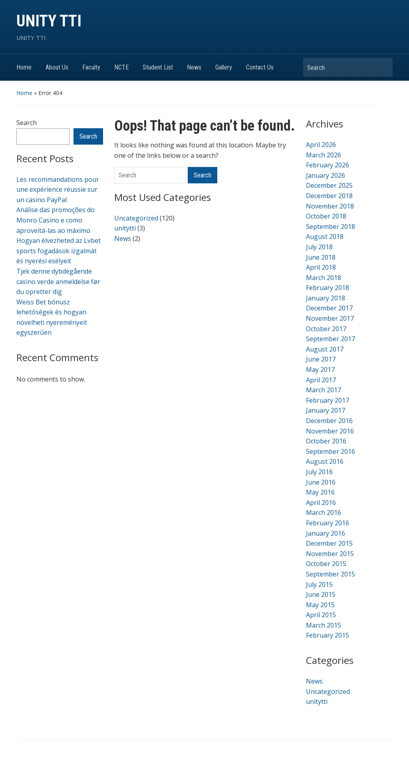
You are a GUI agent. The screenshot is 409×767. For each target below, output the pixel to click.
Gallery (223, 67)
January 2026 (325, 175)
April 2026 (321, 144)
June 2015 (321, 594)
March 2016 (323, 512)
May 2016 (320, 492)
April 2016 (321, 502)
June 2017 (321, 359)
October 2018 (326, 216)
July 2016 (319, 471)
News (194, 67)
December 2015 (329, 543)
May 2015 (320, 604)
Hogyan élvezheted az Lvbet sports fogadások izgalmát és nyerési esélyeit (58, 250)
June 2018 (321, 257)
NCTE (121, 67)
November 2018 (330, 206)
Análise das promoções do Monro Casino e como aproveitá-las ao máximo (55, 219)
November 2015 (330, 553)
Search (383, 67)
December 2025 (329, 185)
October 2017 (326, 328)
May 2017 (320, 369)
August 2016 (324, 461)
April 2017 (321, 380)
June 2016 (321, 482)
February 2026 (327, 165)
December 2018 (329, 195)
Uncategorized (136, 218)
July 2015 (319, 584)
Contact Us (260, 67)
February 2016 (327, 523)
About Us (57, 67)
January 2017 (325, 410)
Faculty (91, 67)
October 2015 (326, 563)
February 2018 (327, 287)
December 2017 (329, 308)
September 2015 (330, 574)
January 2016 (325, 533)
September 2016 (330, 451)
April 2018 (321, 267)
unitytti (125, 228)
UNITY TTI (48, 21)
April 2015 (321, 614)
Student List (158, 67)
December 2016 (329, 420)
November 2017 (330, 318)
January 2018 (325, 298)
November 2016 (330, 431)
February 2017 (327, 400)
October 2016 (326, 441)
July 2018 (319, 246)
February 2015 (327, 635)
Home (24, 67)
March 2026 (323, 155)
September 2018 (330, 226)
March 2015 (323, 625)
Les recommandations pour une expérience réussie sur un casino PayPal (57, 189)
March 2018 (323, 277)
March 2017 (323, 389)
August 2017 (324, 349)
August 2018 (324, 236)
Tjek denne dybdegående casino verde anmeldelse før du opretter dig (58, 281)
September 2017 (330, 338)
